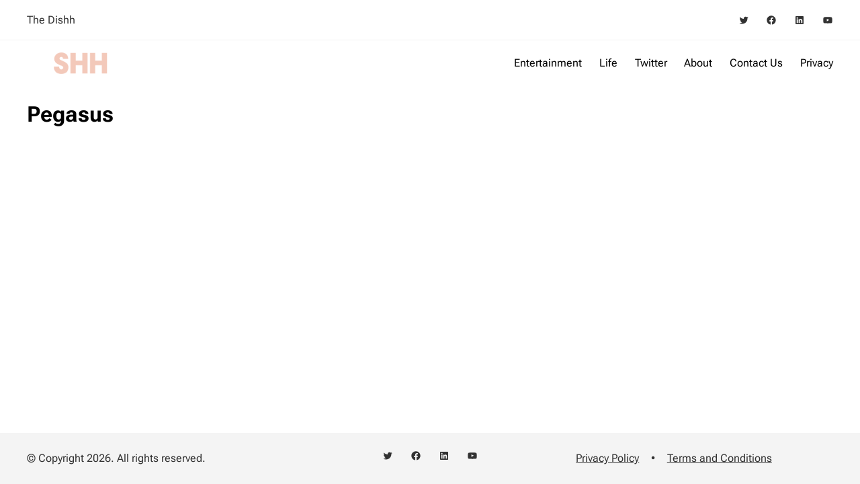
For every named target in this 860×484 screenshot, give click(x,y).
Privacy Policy (607, 458)
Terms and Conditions (719, 458)
